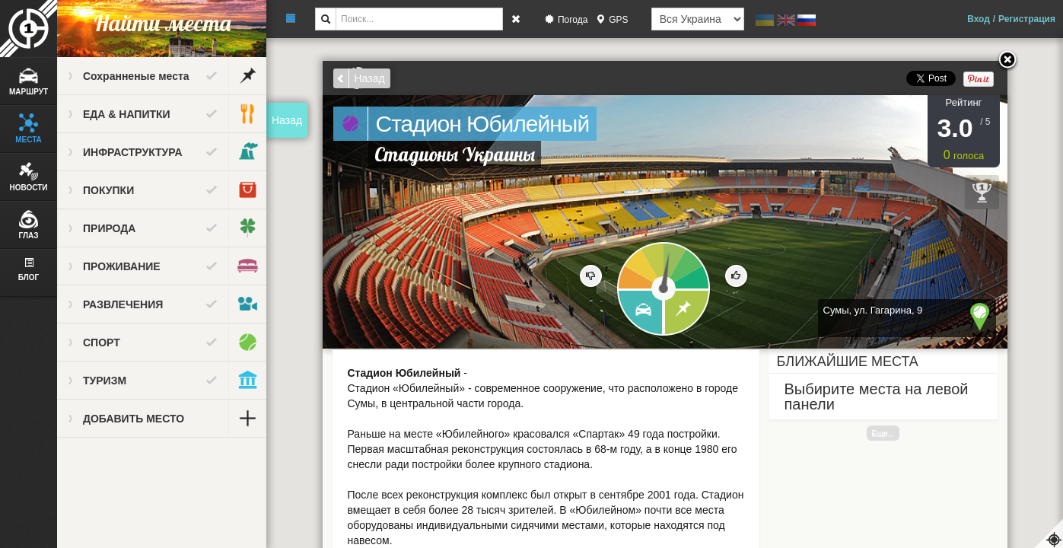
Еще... (882, 433)
